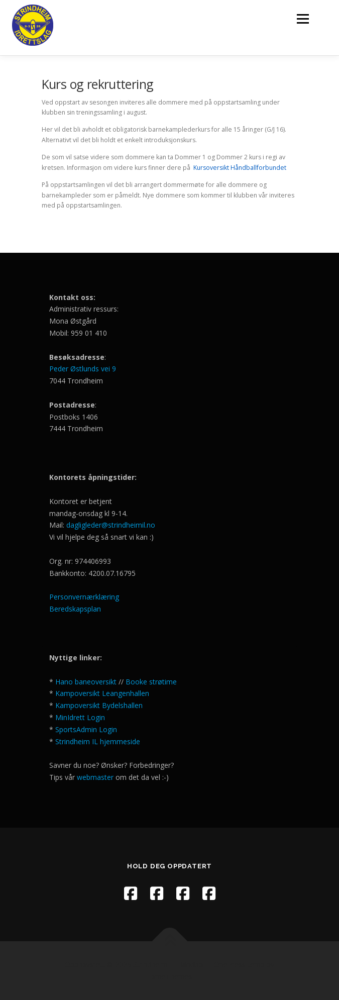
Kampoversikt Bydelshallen (99, 705)
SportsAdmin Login (86, 729)
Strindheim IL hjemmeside (97, 741)
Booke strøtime (151, 681)
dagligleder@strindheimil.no (110, 525)
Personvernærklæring (84, 597)
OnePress (230, 964)
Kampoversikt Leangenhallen (102, 693)
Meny (302, 19)
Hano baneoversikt (86, 681)
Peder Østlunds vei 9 (82, 368)
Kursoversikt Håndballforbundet (239, 167)
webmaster (96, 777)
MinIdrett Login (80, 717)
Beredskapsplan (75, 609)
